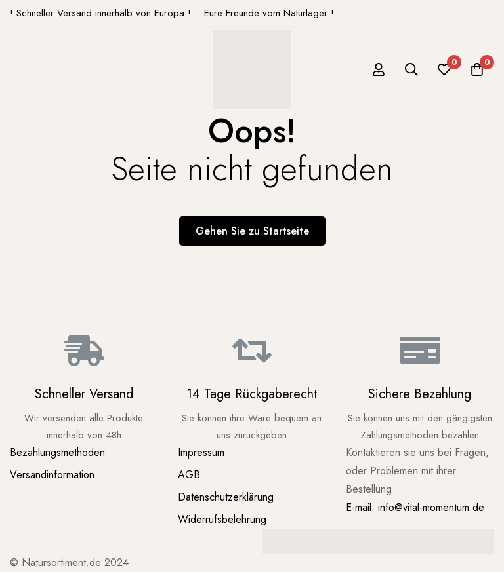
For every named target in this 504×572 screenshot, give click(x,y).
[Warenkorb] (477, 69)
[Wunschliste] (444, 69)
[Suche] (411, 69)
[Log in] (378, 69)
